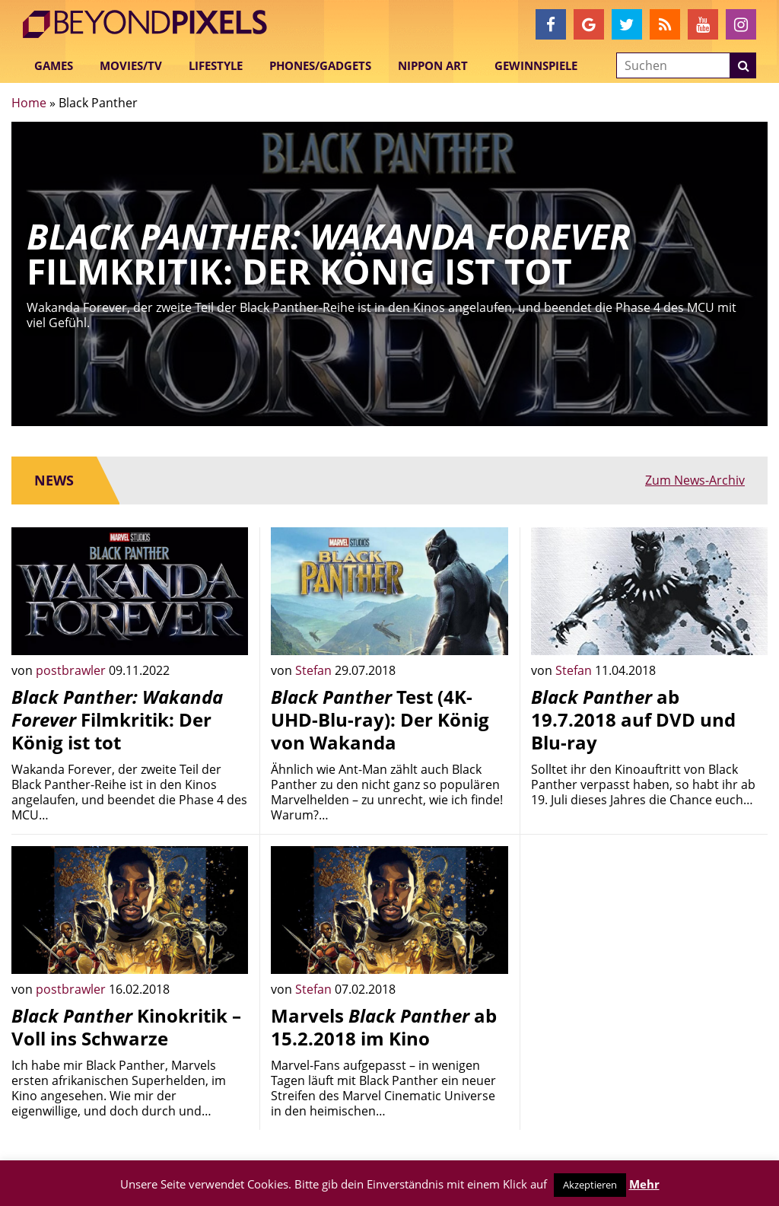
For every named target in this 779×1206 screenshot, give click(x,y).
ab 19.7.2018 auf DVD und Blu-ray (633, 719)
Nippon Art (433, 65)
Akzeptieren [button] (590, 1185)
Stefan (315, 670)
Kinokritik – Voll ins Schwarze (126, 1027)
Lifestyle (216, 65)
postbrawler (72, 670)
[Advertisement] (649, 941)
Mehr (644, 1184)
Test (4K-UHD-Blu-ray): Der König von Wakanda (380, 719)
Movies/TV (131, 65)
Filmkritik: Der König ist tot (117, 719)
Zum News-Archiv (695, 480)
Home (28, 102)
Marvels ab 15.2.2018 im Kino (384, 1027)
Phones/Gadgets (320, 65)
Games (53, 65)
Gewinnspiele (535, 65)
